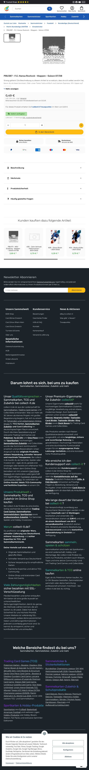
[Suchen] (32, 8)
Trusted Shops (16, 2)
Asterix (67, 680)
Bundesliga (50, 668)
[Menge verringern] (8, 125)
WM (81, 668)
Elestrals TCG (32, 687)
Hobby (63, 17)
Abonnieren (77, 290)
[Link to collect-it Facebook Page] (76, 2)
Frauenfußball (74, 671)
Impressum (10, 363)
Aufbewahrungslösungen (57, 705)
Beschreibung (15, 168)
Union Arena (19, 687)
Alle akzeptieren (68, 743)
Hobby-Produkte (11, 715)
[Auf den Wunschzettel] (81, 125)
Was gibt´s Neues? (67, 318)
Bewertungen (38, 314)
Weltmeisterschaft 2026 (56, 671)
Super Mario (76, 677)
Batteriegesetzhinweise (15, 355)
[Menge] (25, 125)
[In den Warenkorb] (44, 132)
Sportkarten (51, 17)
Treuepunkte (65, 322)
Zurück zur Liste (10, 23)
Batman (75, 680)
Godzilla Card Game (23, 685)
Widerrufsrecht (12, 359)
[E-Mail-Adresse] (36, 290)
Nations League (68, 674)
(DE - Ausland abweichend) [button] (31, 117)
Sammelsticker (34, 17)
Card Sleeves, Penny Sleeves (58, 694)
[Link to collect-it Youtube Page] (79, 2)
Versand (23, 98)
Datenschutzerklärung (46, 282)
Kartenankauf (38, 331)
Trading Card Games (27, 410)
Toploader (57, 697)
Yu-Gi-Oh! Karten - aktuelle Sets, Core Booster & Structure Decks (23, 671)
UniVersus (8, 685)
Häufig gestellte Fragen (20, 199)
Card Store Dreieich (14, 326)
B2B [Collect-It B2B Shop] (83, 2)
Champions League (66, 668)
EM (77, 668)
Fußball (22, 709)
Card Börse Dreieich (14, 318)
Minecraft (66, 677)
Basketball (32, 709)
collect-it (77, 464)
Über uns (9, 335)
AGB (7, 351)
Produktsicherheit (17, 188)
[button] (62, 8)
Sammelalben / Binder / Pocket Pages (62, 699)
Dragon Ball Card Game (25, 682)
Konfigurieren (68, 750)
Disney (48, 680)
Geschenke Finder (40, 318)
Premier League (52, 674)
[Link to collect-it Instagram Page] (74, 2)
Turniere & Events (13, 331)
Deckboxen (50, 702)
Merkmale (13, 178)
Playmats (61, 702)
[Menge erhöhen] (42, 125)
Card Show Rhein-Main (15, 322)
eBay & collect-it (66, 314)
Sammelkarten (16, 17)
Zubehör (75, 17)
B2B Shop (10, 314)
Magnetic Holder (71, 697)
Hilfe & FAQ (37, 322)
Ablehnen (68, 757)
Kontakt (36, 326)
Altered (7, 690)
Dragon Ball (57, 680)
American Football (12, 712)
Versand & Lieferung (41, 335)
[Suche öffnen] (49, 9)
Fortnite (57, 677)
